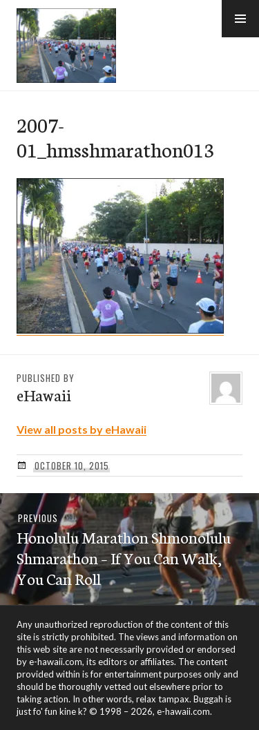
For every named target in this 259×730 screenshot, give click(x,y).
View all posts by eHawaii (81, 429)
